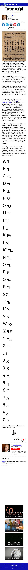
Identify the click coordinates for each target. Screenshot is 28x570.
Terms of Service (12, 568)
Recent (19, 567)
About (2, 567)
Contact (7, 567)
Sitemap (14, 567)
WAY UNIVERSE (12, 5)
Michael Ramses (17, 445)
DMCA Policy (22, 568)
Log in (3, 461)
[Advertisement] (14, 1)
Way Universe (14, 564)
